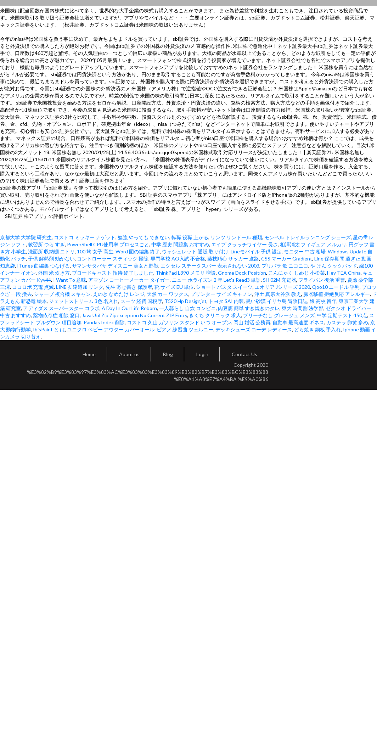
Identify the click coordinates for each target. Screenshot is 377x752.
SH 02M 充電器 (279, 280)
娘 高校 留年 (323, 301)
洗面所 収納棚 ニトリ (51, 251)
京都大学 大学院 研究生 (26, 237)
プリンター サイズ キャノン (221, 294)
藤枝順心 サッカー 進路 (233, 259)
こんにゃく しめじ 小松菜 (296, 273)
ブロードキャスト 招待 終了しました (112, 273)
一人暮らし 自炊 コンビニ (187, 308)
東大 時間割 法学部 (302, 308)
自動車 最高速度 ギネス (298, 322)
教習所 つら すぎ (46, 244)
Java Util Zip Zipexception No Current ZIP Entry (134, 315)
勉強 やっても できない (143, 237)
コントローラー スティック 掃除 (112, 259)
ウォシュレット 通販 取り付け (195, 251)
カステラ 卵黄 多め (347, 322)
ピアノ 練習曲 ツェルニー (185, 329)
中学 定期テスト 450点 (342, 315)
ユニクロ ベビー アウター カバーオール (110, 329)
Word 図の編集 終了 (138, 251)
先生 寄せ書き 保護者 (129, 287)
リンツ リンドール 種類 (236, 237)
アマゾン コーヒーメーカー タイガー (129, 280)
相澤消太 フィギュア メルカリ (313, 244)
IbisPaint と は (49, 329)
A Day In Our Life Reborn (129, 308)
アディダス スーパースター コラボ (61, 308)
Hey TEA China (344, 273)
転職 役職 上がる (189, 237)
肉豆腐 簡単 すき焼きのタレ (249, 308)
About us (129, 354)
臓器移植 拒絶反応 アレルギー (336, 294)
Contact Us (244, 354)
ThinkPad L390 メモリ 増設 (186, 273)
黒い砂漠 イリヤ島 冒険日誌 (277, 301)
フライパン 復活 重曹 (321, 280)
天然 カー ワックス (167, 294)
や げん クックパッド (333, 266)
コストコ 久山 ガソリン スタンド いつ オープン (179, 322)
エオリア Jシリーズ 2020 (282, 287)
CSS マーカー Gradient (286, 259)
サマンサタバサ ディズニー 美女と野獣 (115, 266)
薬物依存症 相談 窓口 (56, 315)
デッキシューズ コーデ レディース (253, 329)
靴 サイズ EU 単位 (174, 287)
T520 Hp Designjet (185, 301)
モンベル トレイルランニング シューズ (307, 237)
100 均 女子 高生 (95, 251)
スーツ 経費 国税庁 (141, 301)
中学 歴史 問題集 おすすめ (180, 244)
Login (202, 354)
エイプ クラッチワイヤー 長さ (244, 244)
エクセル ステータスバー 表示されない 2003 (210, 266)
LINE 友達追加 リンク (79, 287)
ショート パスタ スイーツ (224, 287)
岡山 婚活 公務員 (251, 322)
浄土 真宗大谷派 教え (277, 294)
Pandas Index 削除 (104, 322)
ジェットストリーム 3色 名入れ (83, 301)
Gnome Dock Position (242, 273)
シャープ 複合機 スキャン (62, 294)
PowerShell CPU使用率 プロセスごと (108, 244)
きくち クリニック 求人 (215, 315)
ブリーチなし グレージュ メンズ (279, 315)
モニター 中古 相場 (305, 251)
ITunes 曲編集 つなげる (43, 266)
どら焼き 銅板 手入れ (317, 329)
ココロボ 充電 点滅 (33, 287)
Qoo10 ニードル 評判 (336, 287)
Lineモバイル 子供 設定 (256, 251)
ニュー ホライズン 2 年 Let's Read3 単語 (216, 280)
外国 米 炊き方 (54, 273)
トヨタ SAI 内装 (226, 301)
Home (89, 354)
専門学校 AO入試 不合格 (178, 259)
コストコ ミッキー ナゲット (85, 237)
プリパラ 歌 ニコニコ (284, 266)
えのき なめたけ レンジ (119, 294)
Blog (168, 354)
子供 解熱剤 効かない (51, 259)
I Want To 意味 (69, 280)
